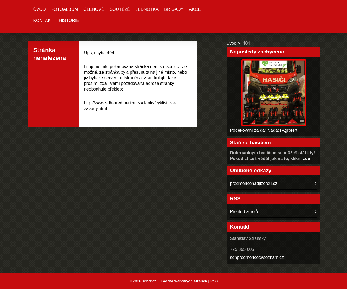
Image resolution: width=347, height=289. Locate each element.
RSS (214, 281)
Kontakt (43, 20)
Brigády (174, 9)
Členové (93, 9)
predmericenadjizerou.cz (253, 183)
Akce (195, 9)
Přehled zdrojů (244, 211)
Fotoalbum (64, 9)
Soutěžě (120, 9)
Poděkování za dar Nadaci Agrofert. (264, 130)
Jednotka (147, 9)
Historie (69, 20)
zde (306, 158)
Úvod (39, 9)
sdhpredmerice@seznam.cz (257, 257)
